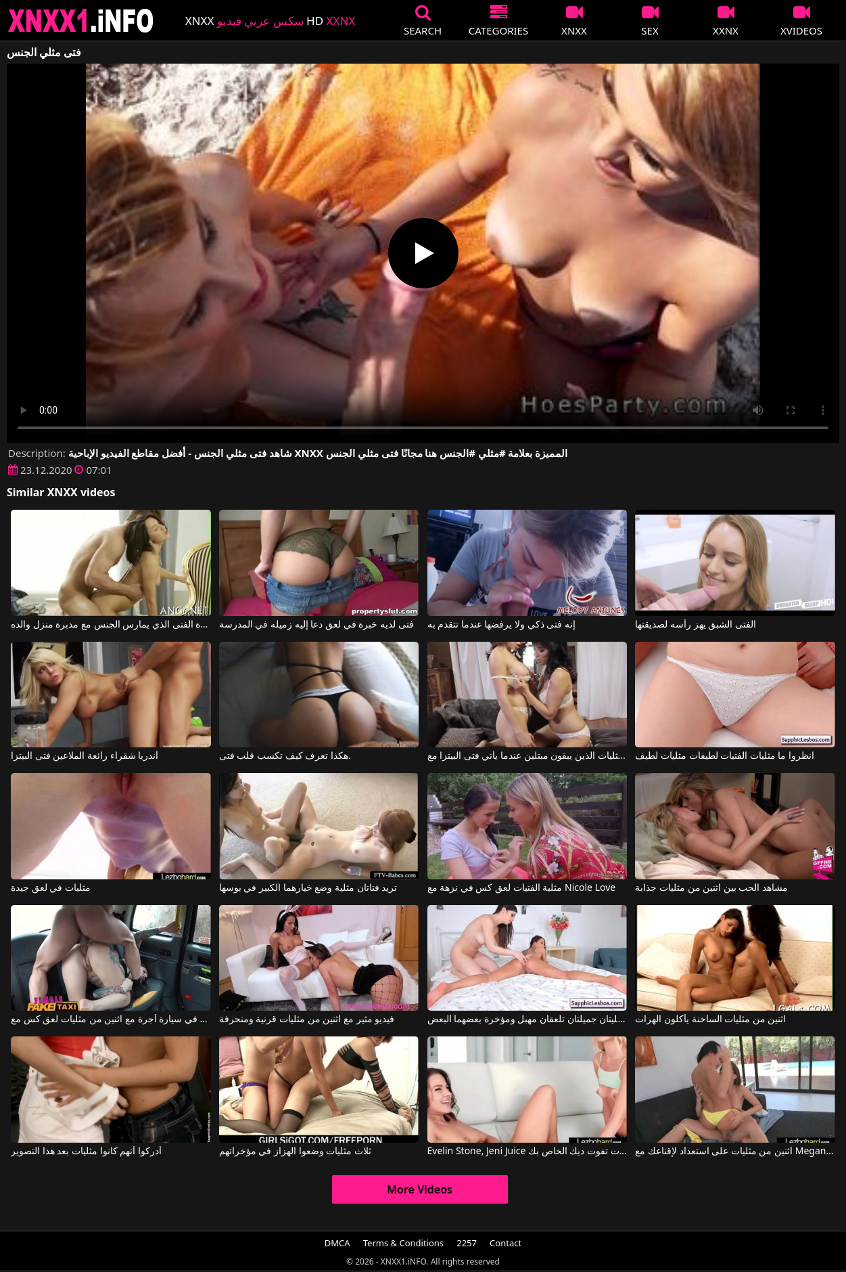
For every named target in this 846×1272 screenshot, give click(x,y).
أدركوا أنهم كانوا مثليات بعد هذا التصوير (86, 1151)
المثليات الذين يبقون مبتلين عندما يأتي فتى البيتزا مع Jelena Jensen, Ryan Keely (527, 756)
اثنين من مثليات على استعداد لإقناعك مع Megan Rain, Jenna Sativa (735, 1151)
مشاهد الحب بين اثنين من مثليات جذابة (711, 888)
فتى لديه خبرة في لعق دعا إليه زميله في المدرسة (316, 624)
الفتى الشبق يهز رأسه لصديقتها (695, 624)
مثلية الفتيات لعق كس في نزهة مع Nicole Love (521, 888)
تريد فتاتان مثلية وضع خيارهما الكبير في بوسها (308, 888)
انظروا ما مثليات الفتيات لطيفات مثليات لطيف (724, 756)
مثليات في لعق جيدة (51, 888)
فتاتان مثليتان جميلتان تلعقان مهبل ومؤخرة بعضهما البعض (527, 1019)
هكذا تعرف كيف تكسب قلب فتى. (285, 756)
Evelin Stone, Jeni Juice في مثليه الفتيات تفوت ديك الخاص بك (527, 1151)
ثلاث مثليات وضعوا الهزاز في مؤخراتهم (295, 1151)
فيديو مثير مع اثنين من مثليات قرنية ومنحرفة (306, 1019)
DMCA (337, 1243)
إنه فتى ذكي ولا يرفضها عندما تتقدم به (501, 624)
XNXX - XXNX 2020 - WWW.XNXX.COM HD (81, 20)
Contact (505, 1243)
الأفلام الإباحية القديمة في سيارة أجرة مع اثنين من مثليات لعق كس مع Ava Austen (110, 1019)
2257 (466, 1243)
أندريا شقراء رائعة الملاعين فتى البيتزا (84, 756)
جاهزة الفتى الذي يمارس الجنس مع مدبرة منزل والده (110, 624)
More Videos (419, 1189)
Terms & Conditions (403, 1243)
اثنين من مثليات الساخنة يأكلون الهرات (710, 1019)
